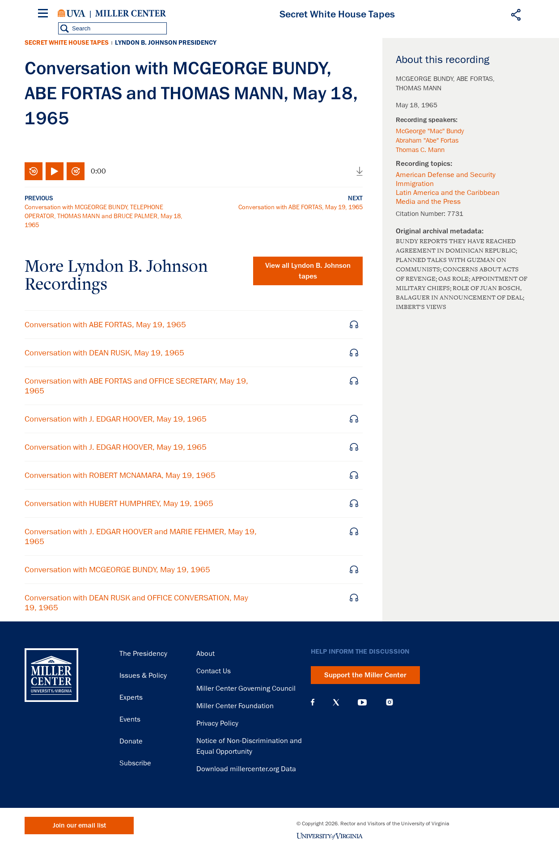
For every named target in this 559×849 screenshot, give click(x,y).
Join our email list (79, 825)
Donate (131, 741)
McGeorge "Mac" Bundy (430, 131)
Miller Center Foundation (235, 705)
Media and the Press (428, 201)
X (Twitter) (336, 702)
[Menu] (44, 14)
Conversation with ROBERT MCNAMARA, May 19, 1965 (120, 475)
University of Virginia (71, 13)
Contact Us (213, 671)
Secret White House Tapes (67, 42)
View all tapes (308, 271)
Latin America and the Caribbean (448, 192)
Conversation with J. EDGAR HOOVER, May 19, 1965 (116, 419)
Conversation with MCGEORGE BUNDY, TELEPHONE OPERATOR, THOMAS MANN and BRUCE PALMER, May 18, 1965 (103, 216)
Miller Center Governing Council (246, 688)
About (205, 653)
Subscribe (135, 763)
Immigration (415, 183)
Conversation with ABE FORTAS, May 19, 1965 (300, 207)
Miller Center (130, 13)
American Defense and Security (445, 174)
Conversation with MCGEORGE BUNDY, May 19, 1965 (117, 569)
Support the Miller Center (365, 675)
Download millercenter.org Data (246, 769)
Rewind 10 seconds (33, 171)
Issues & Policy (143, 675)
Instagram (389, 702)
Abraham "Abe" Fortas (427, 140)
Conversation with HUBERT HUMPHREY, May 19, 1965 (119, 503)
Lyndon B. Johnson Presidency (165, 42)
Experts (131, 697)
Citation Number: (421, 214)
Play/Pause (55, 171)
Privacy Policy (217, 723)
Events (129, 719)
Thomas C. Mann (420, 150)
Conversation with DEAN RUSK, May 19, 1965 (104, 353)
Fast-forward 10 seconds (76, 171)
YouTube (362, 702)
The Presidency (143, 653)
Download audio (359, 171)
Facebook (312, 702)
